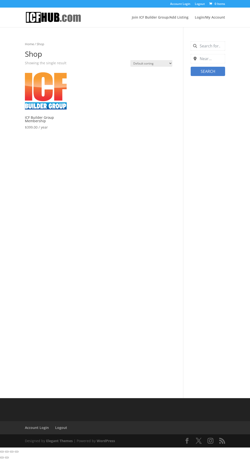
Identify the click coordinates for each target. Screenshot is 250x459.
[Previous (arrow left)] (2, 457)
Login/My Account (210, 18)
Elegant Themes (59, 440)
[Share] (12, 451)
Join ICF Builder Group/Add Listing (160, 18)
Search (207, 71)
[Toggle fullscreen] (7, 451)
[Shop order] (151, 63)
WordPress (106, 440)
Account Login (180, 4)
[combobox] (208, 46)
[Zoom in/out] (2, 451)
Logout (200, 4)
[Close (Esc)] (17, 451)
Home (29, 44)
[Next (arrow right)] (7, 457)
